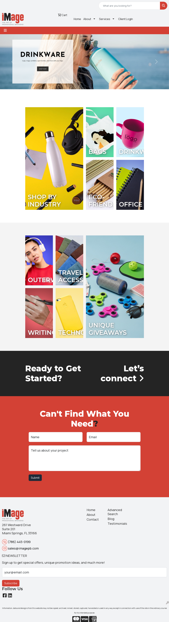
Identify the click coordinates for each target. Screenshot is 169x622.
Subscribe (10, 583)
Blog (111, 519)
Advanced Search (115, 512)
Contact (93, 519)
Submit (35, 478)
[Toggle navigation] (5, 30)
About (87, 19)
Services (104, 19)
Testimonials (116, 523)
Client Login (125, 19)
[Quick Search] (129, 6)
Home (77, 19)
